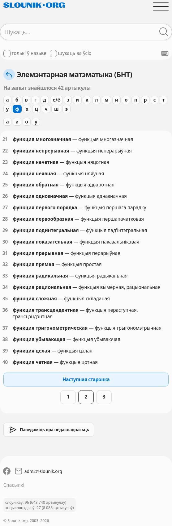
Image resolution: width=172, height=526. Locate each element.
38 (5, 339)
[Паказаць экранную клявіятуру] (165, 53)
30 (5, 242)
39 (5, 351)
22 (5, 151)
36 (5, 310)
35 (5, 298)
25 (5, 185)
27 (5, 207)
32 (5, 264)
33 (5, 276)
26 (5, 196)
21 (5, 139)
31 (5, 253)
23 (5, 162)
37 (5, 328)
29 (5, 230)
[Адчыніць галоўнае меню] (161, 6)
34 (5, 287)
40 (5, 362)
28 (5, 219)
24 (5, 173)
